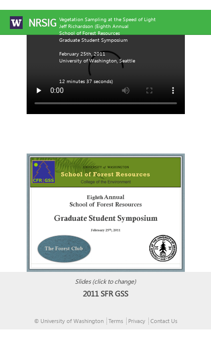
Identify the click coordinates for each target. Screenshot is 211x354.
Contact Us (163, 320)
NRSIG (42, 23)
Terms (115, 320)
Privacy (136, 320)
